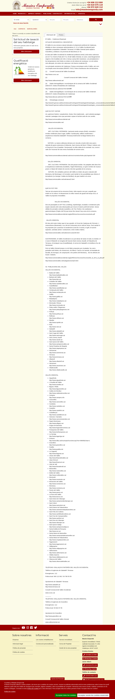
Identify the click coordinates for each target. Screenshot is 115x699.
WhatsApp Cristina (90, 658)
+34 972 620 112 (90, 676)
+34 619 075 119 (90, 665)
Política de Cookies (33, 688)
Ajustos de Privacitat (57, 678)
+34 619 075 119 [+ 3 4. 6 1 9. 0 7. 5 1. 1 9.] (95, 5)
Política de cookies (9, 691)
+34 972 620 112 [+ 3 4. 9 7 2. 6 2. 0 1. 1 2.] (95, 7)
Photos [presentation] (61, 35)
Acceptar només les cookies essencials (93, 695)
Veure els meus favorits (20, 23)
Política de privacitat (19, 648)
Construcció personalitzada (44, 644)
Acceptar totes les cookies (66, 695)
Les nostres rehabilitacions (44, 639)
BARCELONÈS (32, 29)
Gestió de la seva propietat (67, 648)
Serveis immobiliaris (65, 639)
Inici (15, 29)
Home (15, 13)
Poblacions (47, 13)
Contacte (81, 13)
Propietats (22, 13)
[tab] (51, 35)
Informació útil (70, 13)
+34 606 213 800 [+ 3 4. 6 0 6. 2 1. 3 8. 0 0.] (95, 2)
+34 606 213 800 (90, 655)
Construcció (58, 13)
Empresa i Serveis (35, 13)
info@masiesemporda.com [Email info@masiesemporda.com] (89, 9)
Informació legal (18, 644)
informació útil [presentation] (50, 35)
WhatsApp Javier (89, 669)
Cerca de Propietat (65, 644)
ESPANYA (21, 29)
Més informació (26, 51)
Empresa (15, 639)
